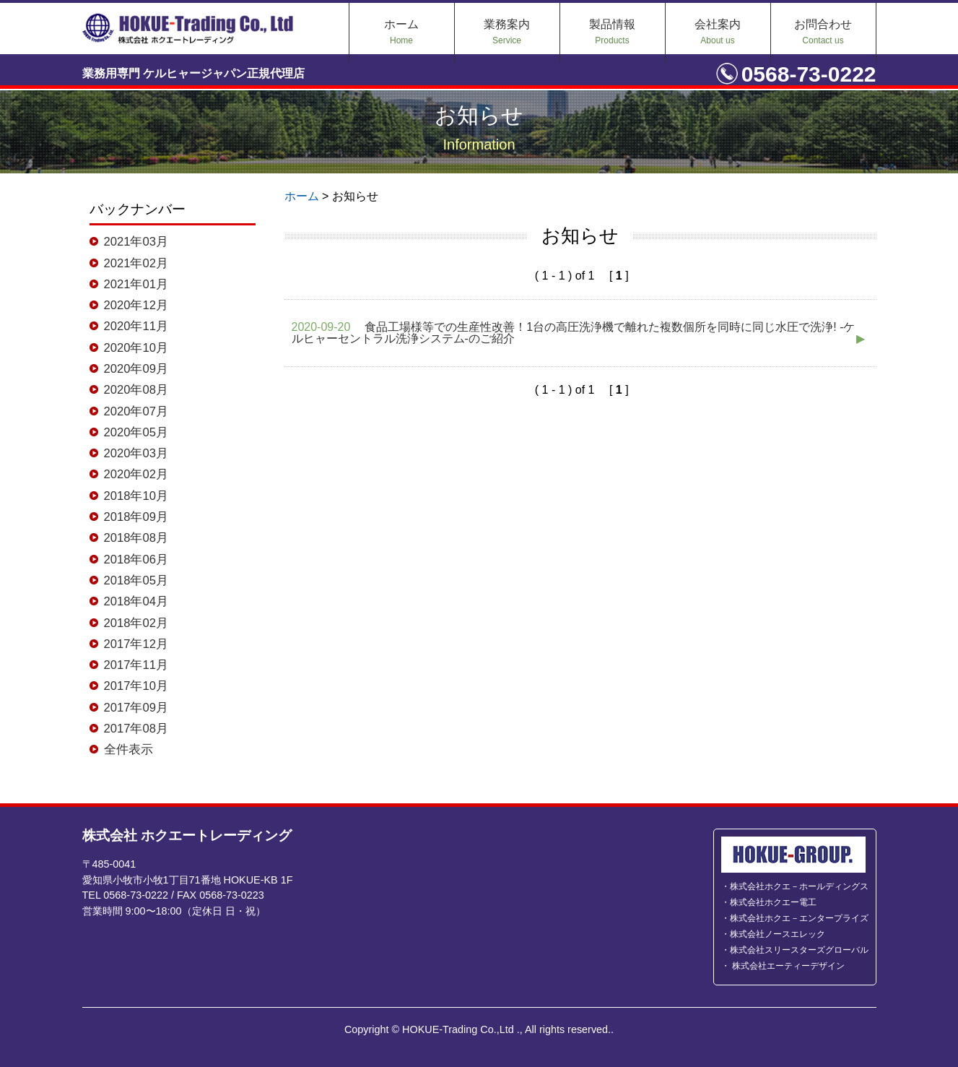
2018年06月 (131, 560)
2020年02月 (131, 475)
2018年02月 (131, 624)
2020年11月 (131, 326)
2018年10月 (131, 496)
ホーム (401, 32)
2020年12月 (131, 305)
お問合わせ (823, 32)
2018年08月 (131, 539)
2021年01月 (131, 284)
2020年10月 (131, 347)
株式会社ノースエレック (777, 934)
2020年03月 (131, 453)
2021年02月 (131, 263)
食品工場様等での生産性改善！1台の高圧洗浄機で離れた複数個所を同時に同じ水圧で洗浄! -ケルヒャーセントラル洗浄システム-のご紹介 (579, 333)
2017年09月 (131, 708)
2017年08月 (131, 730)
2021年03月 (131, 241)
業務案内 (507, 32)
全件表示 (124, 751)
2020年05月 (131, 433)
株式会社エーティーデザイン (787, 966)
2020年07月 (131, 411)
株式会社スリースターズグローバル (799, 950)
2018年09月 (131, 517)
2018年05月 (131, 581)
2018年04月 (131, 602)
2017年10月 (131, 688)
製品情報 (612, 32)
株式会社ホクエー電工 (773, 902)
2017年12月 (131, 645)
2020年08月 (131, 390)
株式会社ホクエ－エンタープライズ (799, 918)
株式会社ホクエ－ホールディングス (799, 886)
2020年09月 (131, 369)
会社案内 (717, 32)
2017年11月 (131, 666)
